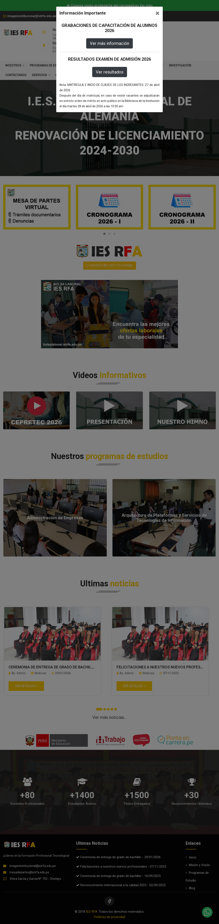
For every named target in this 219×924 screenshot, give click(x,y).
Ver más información (109, 43)
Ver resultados (109, 72)
